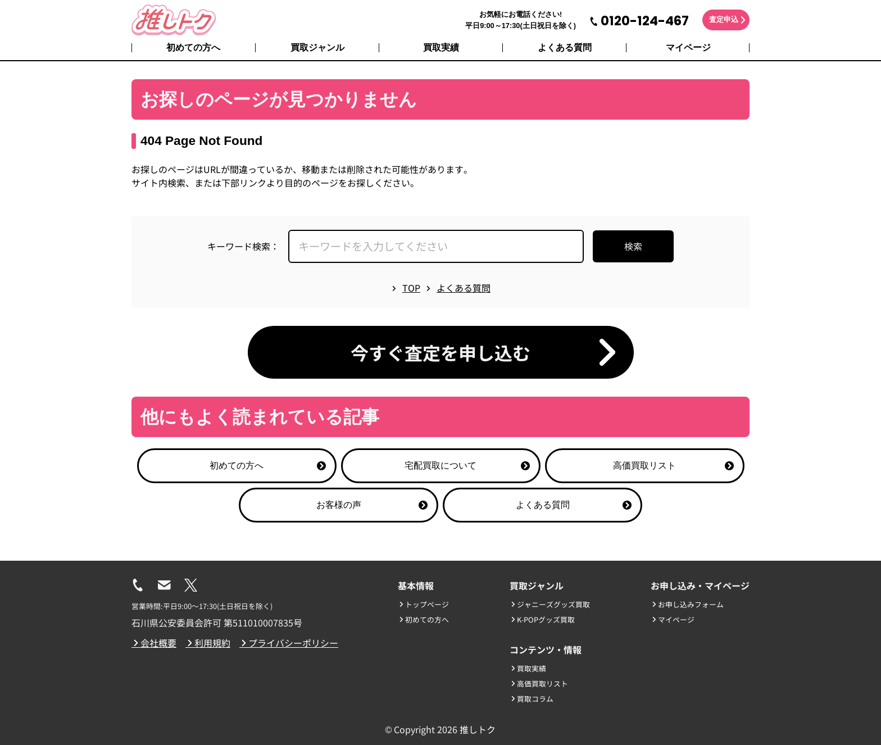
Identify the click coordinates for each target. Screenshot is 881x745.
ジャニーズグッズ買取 (550, 604)
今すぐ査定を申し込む (440, 352)
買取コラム (531, 698)
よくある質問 (565, 47)
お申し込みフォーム (687, 604)
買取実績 (441, 47)
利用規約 (207, 642)
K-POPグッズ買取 (542, 619)
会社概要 (153, 642)
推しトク (478, 729)
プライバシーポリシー (288, 642)
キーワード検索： (243, 246)
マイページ (688, 47)
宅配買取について (467, 465)
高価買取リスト (673, 465)
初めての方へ (193, 47)
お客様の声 (372, 505)
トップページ (423, 604)
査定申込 (723, 19)
